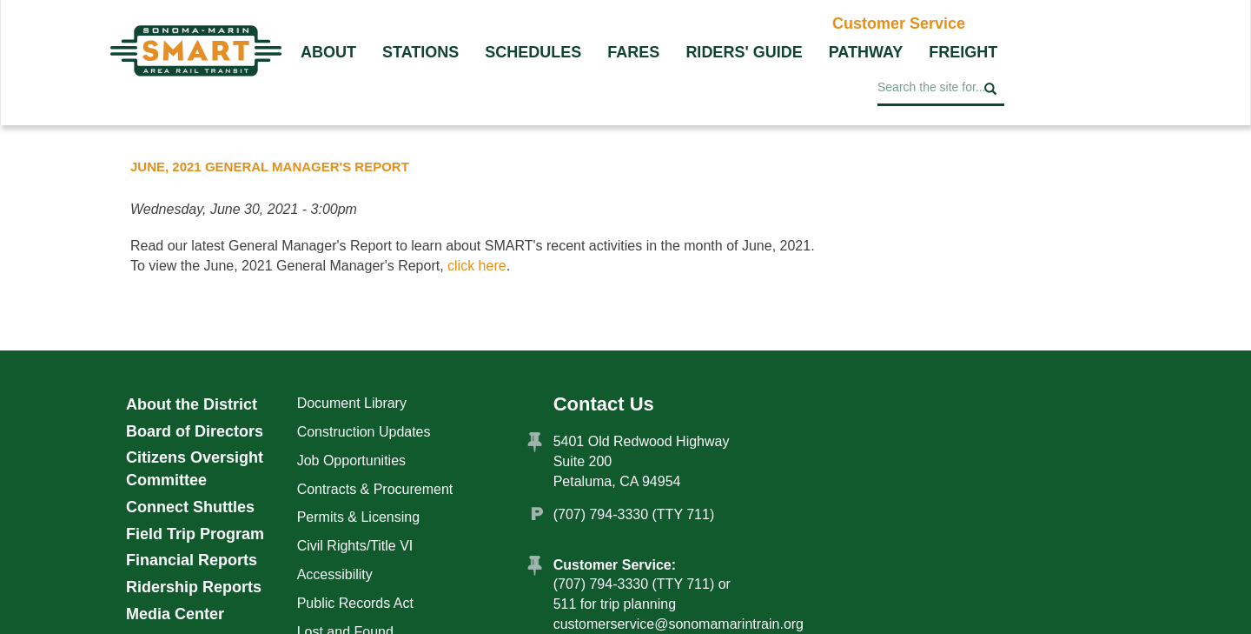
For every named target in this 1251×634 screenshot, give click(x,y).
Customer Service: (614, 564)
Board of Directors (194, 431)
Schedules (533, 52)
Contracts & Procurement (375, 489)
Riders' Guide (743, 52)
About (328, 52)
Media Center (175, 614)
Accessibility (335, 574)
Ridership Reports (193, 587)
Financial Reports (191, 560)
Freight (963, 52)
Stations (420, 52)
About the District (191, 404)
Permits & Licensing (358, 517)
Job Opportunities (351, 460)
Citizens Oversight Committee (194, 469)
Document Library (352, 403)
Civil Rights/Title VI (355, 545)
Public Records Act (355, 603)
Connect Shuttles (190, 507)
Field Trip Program (195, 534)
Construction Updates (364, 431)
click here (476, 265)
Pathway (866, 52)
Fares (633, 52)
